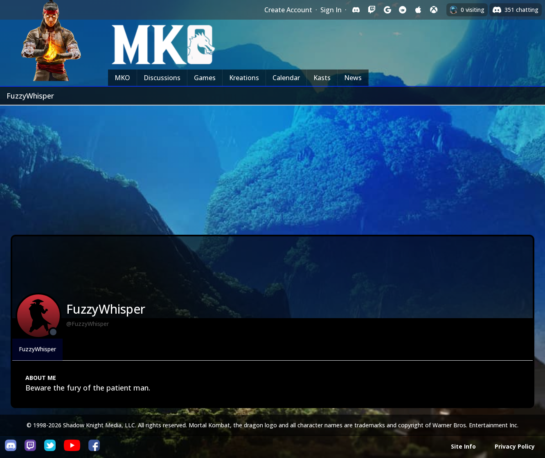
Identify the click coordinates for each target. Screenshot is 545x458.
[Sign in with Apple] (418, 10)
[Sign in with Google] (387, 10)
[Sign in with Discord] (356, 10)
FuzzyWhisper (37, 349)
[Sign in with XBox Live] (434, 10)
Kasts (322, 77)
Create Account (288, 9)
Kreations (244, 77)
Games (205, 77)
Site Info (463, 446)
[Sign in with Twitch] (371, 10)
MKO (122, 77)
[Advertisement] (272, 167)
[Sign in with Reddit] (402, 10)
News (353, 77)
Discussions (162, 77)
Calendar (286, 77)
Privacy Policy (515, 446)
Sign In (331, 9)
